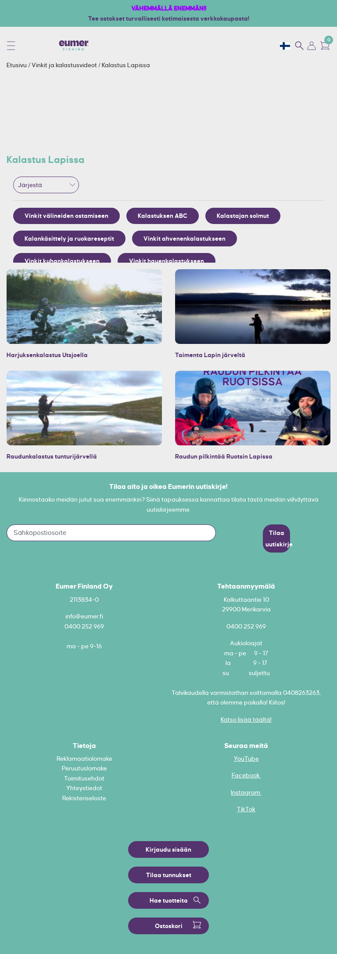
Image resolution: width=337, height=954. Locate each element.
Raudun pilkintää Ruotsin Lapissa (223, 456)
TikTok (246, 809)
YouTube (246, 758)
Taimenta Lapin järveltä (210, 354)
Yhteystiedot (84, 787)
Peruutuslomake (84, 768)
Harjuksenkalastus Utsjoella (47, 354)
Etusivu (17, 65)
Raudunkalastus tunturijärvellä (52, 456)
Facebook (246, 775)
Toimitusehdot (84, 778)
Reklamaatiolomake (84, 758)
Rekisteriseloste (84, 798)
